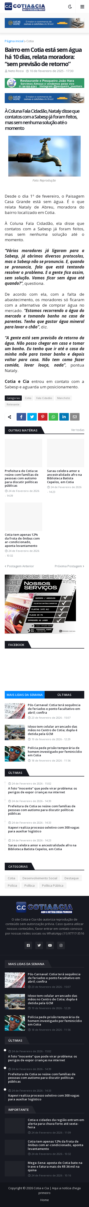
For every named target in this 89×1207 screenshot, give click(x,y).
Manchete (63, 398)
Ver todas (77, 430)
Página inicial (14, 41)
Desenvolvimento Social (40, 878)
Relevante (13, 404)
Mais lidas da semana (25, 695)
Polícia (12, 885)
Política (29, 885)
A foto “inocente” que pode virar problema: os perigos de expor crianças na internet (42, 790)
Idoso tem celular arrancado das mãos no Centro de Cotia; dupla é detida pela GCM (52, 730)
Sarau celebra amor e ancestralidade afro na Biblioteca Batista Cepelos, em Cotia (64, 476)
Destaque (72, 878)
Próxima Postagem (68, 566)
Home (44, 1200)
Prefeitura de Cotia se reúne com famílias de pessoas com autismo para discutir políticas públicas (21, 478)
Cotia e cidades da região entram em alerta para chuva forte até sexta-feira (56, 1123)
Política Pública (52, 885)
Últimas (64, 695)
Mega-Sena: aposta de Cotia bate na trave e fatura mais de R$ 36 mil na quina (55, 1166)
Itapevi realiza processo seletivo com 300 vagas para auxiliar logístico (43, 829)
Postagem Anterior (20, 566)
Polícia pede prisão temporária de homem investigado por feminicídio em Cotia (55, 751)
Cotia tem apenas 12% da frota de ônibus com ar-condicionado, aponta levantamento (22, 540)
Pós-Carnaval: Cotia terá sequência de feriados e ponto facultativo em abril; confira (54, 708)
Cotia (30, 41)
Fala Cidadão (44, 398)
